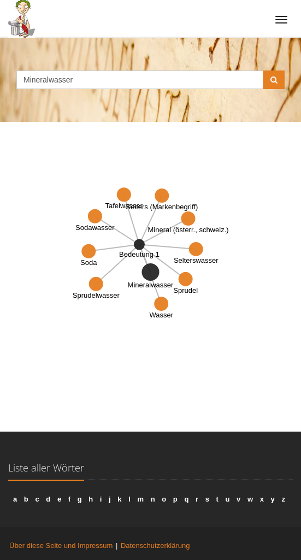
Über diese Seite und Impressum (61, 545)
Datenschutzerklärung (155, 545)
